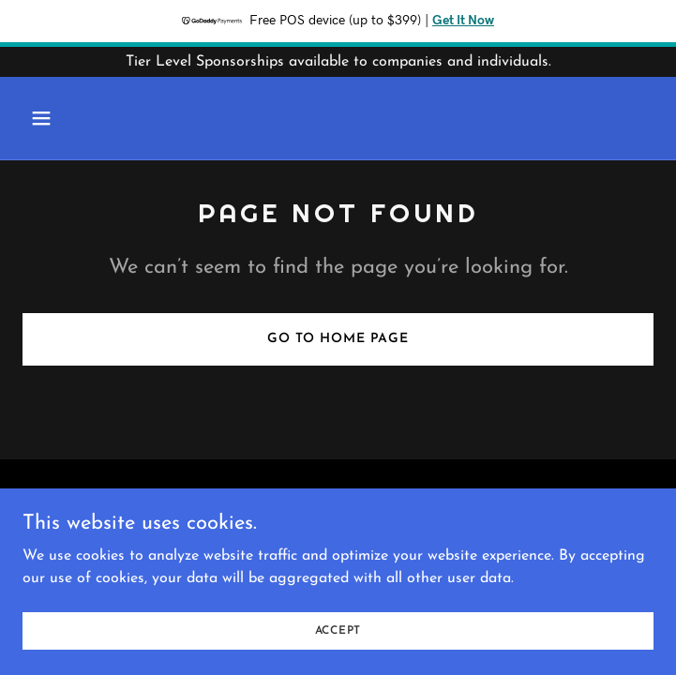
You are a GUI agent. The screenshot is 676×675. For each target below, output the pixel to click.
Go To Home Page (338, 339)
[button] (70, 118)
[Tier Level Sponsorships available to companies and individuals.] (338, 62)
